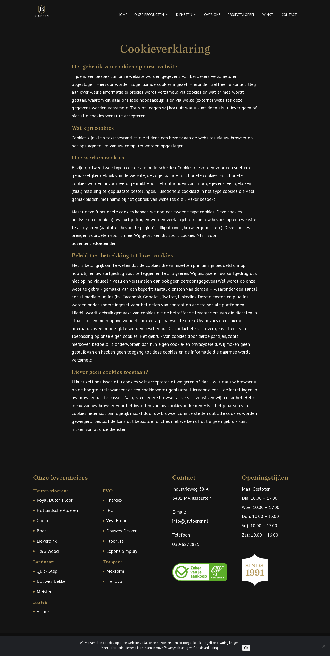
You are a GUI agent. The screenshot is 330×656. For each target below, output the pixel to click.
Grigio (42, 520)
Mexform (115, 571)
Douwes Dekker (52, 581)
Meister (44, 592)
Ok (246, 647)
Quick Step (47, 571)
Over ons (212, 15)
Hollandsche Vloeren (57, 510)
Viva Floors (117, 520)
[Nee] (323, 646)
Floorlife (115, 541)
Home (122, 15)
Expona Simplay (121, 551)
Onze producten (149, 15)
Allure (43, 611)
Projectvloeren (241, 15)
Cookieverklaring (205, 648)
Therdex (114, 500)
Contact (289, 15)
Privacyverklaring (176, 648)
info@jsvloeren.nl (190, 521)
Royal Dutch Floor (55, 500)
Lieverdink (47, 541)
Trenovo (114, 581)
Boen (42, 531)
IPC (109, 510)
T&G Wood (48, 551)
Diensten (184, 15)
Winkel (268, 15)
